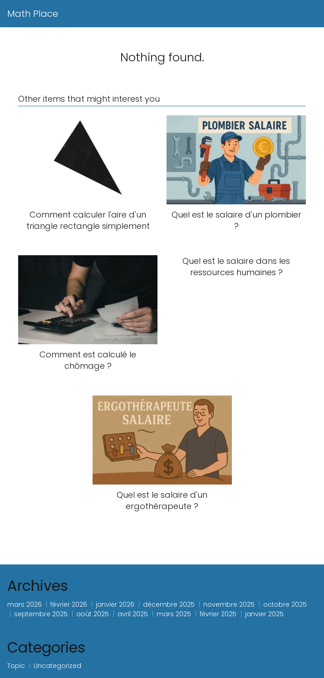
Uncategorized (57, 665)
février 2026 (68, 604)
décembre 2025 (169, 604)
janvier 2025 (264, 614)
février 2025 (218, 614)
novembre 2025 (229, 604)
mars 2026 (24, 604)
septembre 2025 (41, 614)
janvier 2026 (115, 604)
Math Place (32, 13)
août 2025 (92, 614)
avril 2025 (133, 614)
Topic (16, 665)
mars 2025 (174, 614)
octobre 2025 (285, 604)
